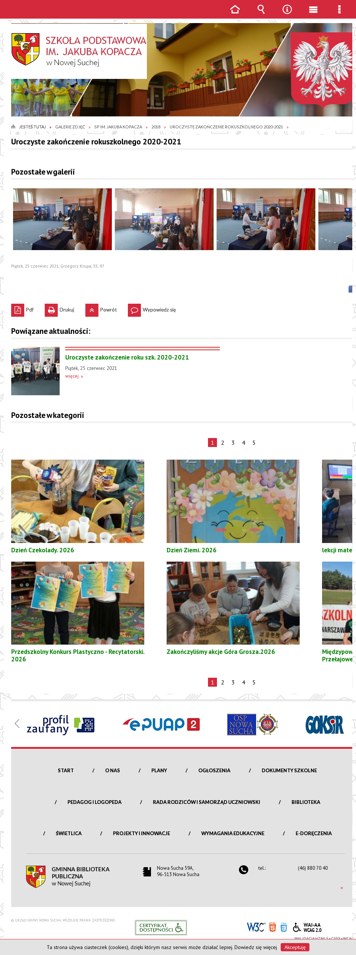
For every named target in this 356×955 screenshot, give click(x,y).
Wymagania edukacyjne (232, 833)
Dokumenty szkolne (289, 770)
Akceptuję (295, 947)
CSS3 (284, 926)
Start (66, 770)
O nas (112, 770)
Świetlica (69, 833)
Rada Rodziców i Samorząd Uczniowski (206, 802)
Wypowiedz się (152, 308)
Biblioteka (306, 802)
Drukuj (59, 308)
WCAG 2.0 (307, 926)
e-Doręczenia (314, 833)
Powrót (101, 308)
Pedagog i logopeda (94, 802)
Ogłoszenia (214, 770)
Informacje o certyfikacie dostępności (161, 928)
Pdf (22, 308)
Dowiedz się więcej (255, 947)
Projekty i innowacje (141, 833)
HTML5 (272, 926)
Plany (159, 770)
